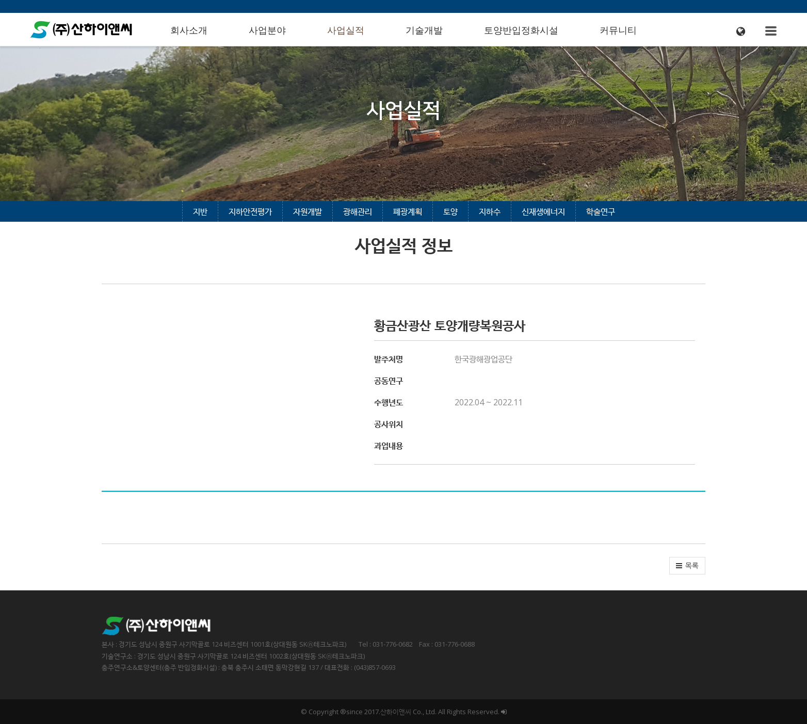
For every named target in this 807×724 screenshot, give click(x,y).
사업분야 (267, 30)
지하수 (490, 211)
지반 (200, 211)
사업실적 (345, 30)
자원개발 (307, 211)
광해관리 (357, 211)
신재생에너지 (543, 211)
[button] (687, 565)
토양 (450, 211)
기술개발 (424, 30)
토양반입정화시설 (521, 30)
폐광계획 (407, 211)
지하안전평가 (250, 211)
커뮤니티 (618, 30)
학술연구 (600, 211)
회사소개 (188, 30)
